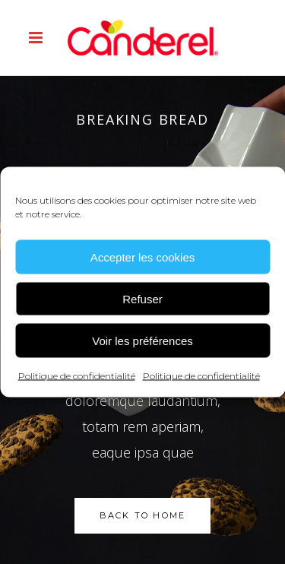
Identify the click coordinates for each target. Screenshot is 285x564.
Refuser (142, 298)
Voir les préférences (142, 340)
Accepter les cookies (142, 256)
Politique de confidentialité (76, 376)
